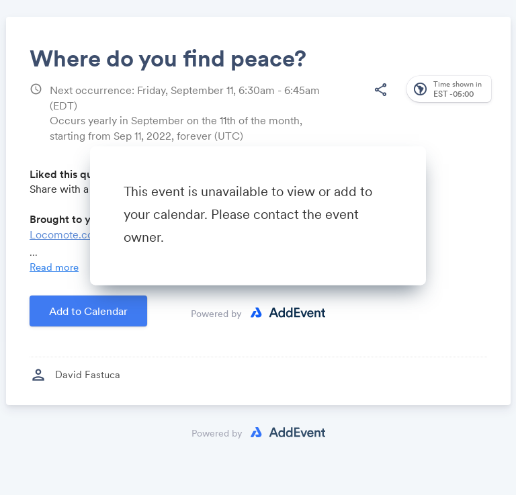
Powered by (216, 313)
